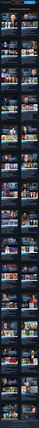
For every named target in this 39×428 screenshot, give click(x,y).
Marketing (27, 426)
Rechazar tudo (25, 424)
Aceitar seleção (19, 424)
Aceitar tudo (13, 424)
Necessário (12, 426)
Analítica (17, 426)
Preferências (21, 426)
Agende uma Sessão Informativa (18, 2)
